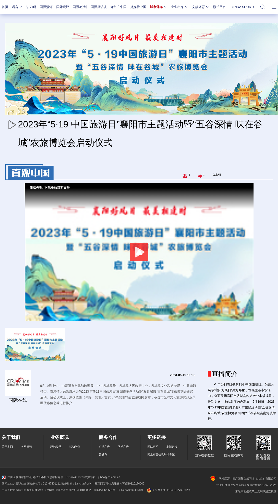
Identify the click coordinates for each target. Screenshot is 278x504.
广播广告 (104, 446)
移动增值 (74, 446)
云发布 (103, 454)
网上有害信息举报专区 (161, 454)
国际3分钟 (80, 7)
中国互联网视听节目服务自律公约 (22, 490)
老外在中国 (119, 7)
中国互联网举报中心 (17, 477)
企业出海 (179, 7)
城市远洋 (158, 7)
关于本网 (7, 446)
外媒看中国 (138, 7)
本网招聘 (26, 446)
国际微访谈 (99, 7)
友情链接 (171, 446)
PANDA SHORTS (242, 7)
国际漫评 (46, 7)
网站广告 (123, 446)
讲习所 (31, 7)
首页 (5, 7)
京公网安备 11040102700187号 (168, 490)
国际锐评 (62, 7)
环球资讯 (55, 446)
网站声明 (152, 446)
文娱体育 (200, 7)
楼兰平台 (219, 7)
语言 (17, 7)
